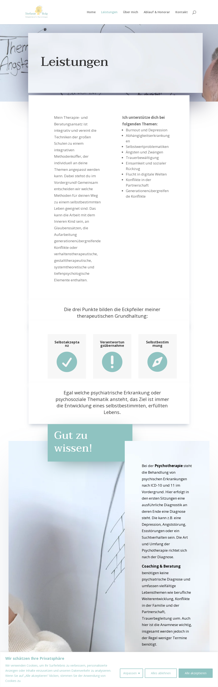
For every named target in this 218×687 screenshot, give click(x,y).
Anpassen (130, 673)
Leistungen (109, 12)
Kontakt (181, 12)
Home (91, 12)
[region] (109, 669)
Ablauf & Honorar (157, 12)
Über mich (130, 12)
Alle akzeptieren (196, 673)
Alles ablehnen (161, 673)
